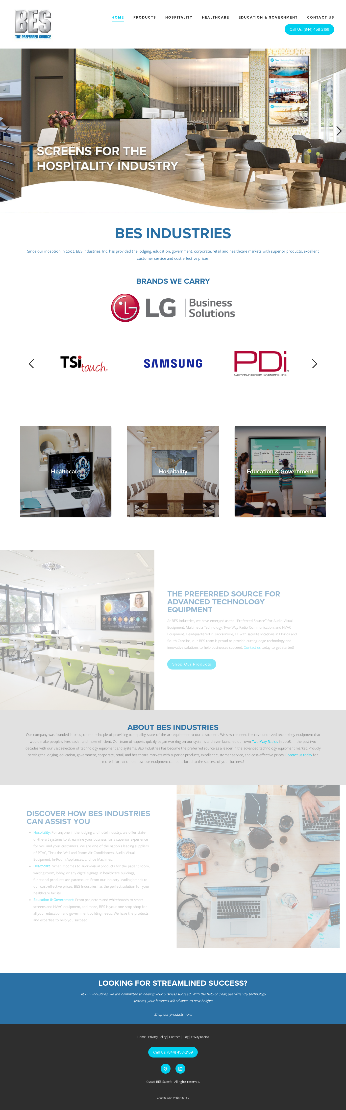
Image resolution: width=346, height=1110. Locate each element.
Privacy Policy (157, 1036)
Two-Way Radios (265, 741)
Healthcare (215, 17)
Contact (174, 1036)
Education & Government (268, 17)
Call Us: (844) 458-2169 (309, 29)
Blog (185, 1036)
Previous (7, 131)
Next (339, 131)
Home (118, 17)
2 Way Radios (200, 1036)
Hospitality (179, 17)
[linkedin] (180, 1069)
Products (144, 17)
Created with (173, 1098)
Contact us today (298, 755)
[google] (166, 1069)
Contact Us (320, 17)
